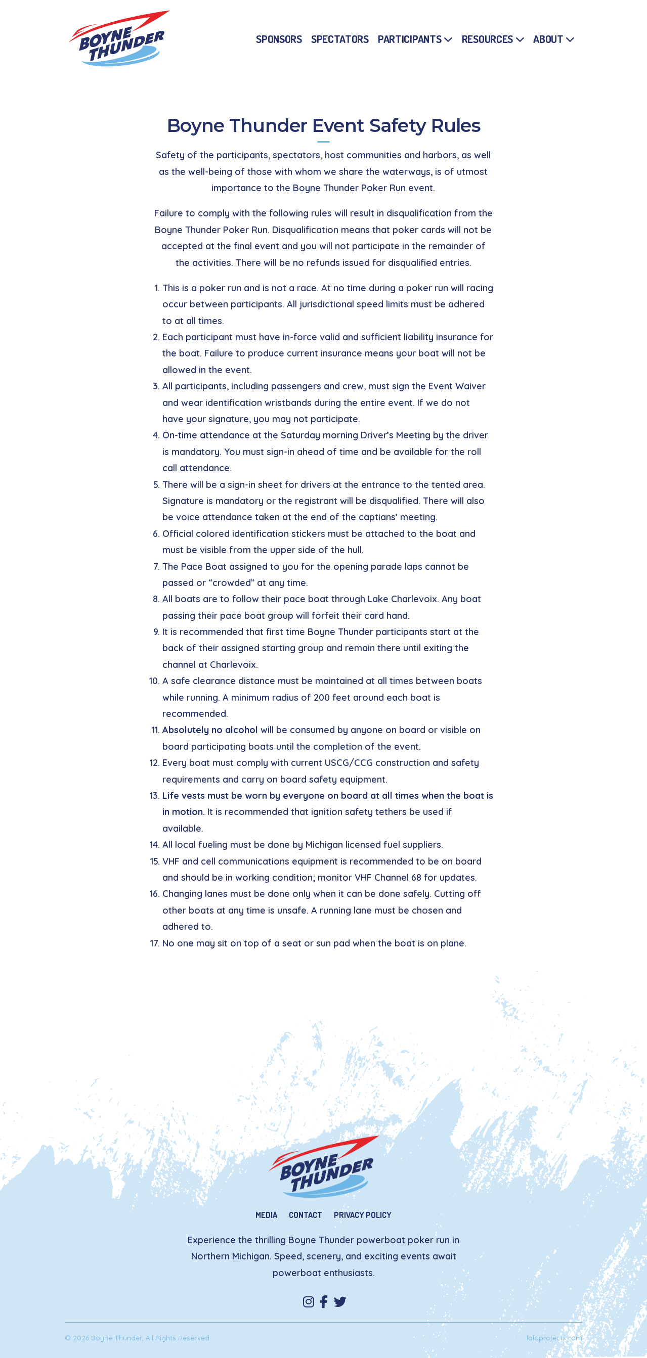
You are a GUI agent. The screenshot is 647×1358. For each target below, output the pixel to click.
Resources (487, 39)
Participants (410, 39)
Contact (305, 1214)
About (548, 39)
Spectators (340, 39)
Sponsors (279, 39)
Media (266, 1214)
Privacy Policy (363, 1214)
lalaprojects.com (554, 1337)
